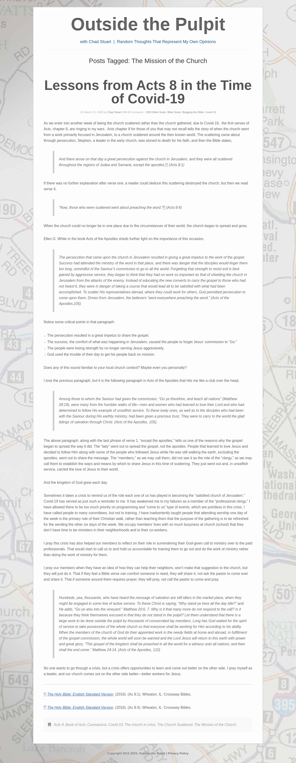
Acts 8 (59, 725)
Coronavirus (97, 725)
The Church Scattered (175, 725)
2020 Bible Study (156, 112)
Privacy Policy (178, 753)
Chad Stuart (114, 112)
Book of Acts (75, 725)
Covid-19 (210, 112)
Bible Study (174, 112)
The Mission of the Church (215, 725)
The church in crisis (139, 725)
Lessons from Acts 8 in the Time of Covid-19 (148, 92)
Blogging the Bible (193, 112)
